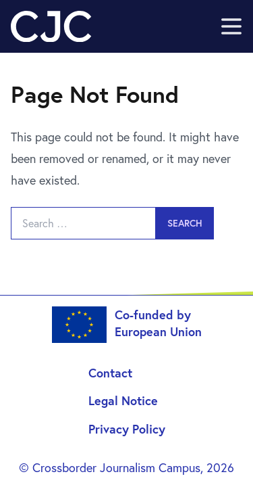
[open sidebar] (231, 26)
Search (184, 223)
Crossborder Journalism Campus (116, 467)
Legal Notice (123, 400)
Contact (110, 373)
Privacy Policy (126, 429)
